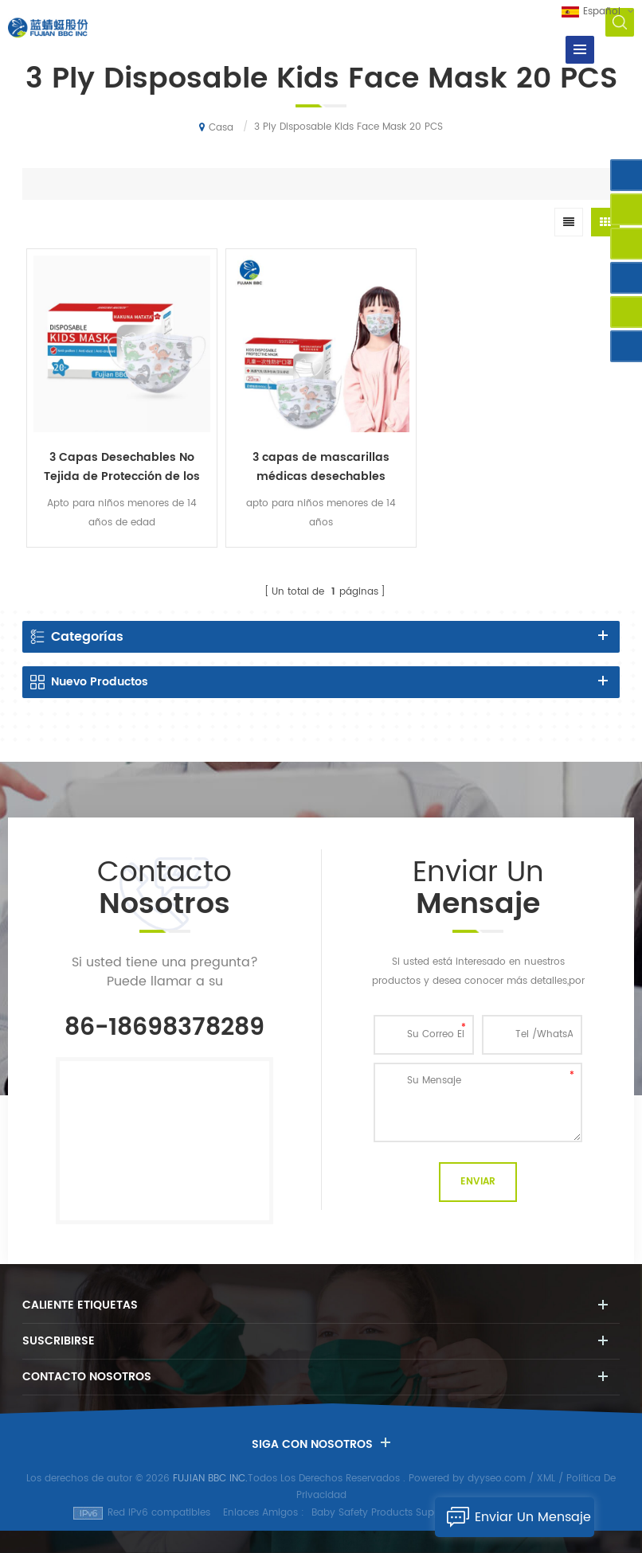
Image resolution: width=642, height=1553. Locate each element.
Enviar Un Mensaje (513, 1517)
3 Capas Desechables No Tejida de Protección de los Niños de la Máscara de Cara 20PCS (122, 467)
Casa (216, 127)
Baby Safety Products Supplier (382, 1512)
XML (546, 1478)
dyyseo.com (497, 1478)
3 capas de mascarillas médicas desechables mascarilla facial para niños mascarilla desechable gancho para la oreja (320, 467)
